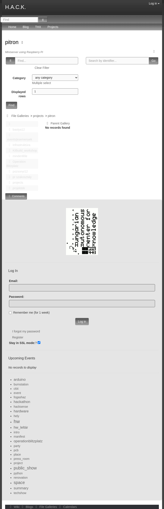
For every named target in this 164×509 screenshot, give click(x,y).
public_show (25, 468)
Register (17, 337)
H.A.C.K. (15, 7)
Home (12, 27)
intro (16, 432)
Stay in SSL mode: (22, 343)
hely (16, 416)
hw (17, 421)
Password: (16, 296)
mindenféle (16, 156)
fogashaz (20, 397)
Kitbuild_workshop (21, 150)
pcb (16, 450)
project (18, 463)
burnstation (21, 384)
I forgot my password (26, 331)
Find (11, 105)
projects (38, 116)
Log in (154, 3)
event (17, 393)
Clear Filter (42, 67)
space (19, 482)
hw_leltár (21, 427)
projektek (15, 188)
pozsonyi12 (17, 171)
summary (21, 488)
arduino (20, 380)
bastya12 (15, 129)
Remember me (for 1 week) (29, 312)
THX (38, 27)
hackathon (22, 402)
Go (153, 60)
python (18, 473)
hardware (21, 411)
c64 (16, 388)
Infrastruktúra (18, 145)
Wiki (14, 507)
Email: (13, 281)
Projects (52, 27)
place (17, 454)
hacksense (21, 406)
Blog (26, 27)
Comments (16, 196)
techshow (20, 493)
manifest (19, 436)
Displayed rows (19, 94)
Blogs (27, 507)
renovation (21, 477)
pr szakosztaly (19, 177)
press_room (21, 458)
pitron (12, 42)
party (17, 446)
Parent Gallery (57, 123)
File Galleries (20, 116)
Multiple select (41, 83)
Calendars (67, 507)
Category (19, 78)
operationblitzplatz (28, 441)
